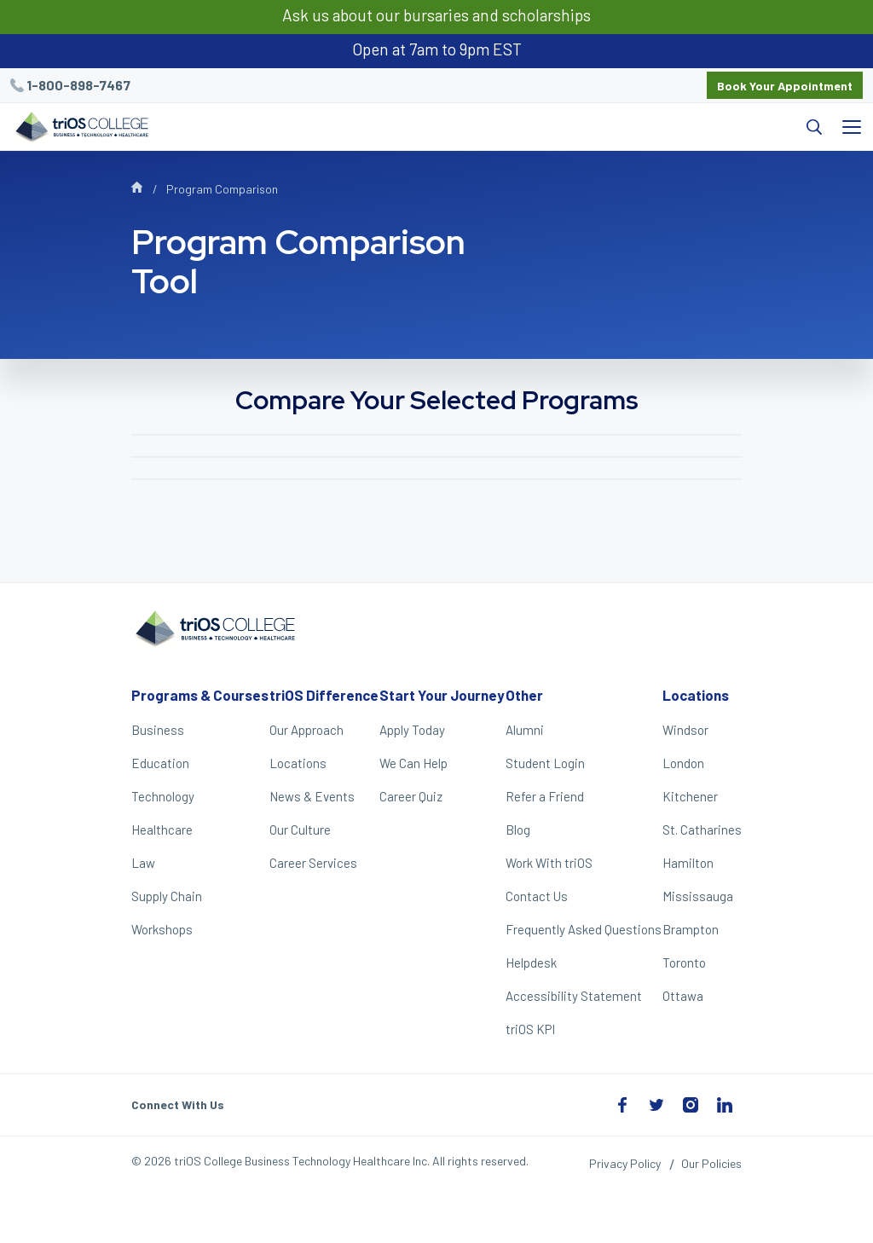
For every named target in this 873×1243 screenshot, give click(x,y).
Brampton (690, 929)
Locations (298, 763)
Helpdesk (531, 962)
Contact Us (537, 896)
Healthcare (162, 829)
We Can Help (413, 763)
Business (157, 729)
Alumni (525, 729)
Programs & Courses (200, 694)
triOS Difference (324, 694)
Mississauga (697, 896)
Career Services (313, 862)
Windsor (685, 729)
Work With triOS (549, 862)
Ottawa (682, 995)
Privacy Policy (625, 1163)
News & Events (312, 796)
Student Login (545, 763)
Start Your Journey (442, 694)
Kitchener (690, 796)
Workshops (162, 929)
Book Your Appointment (785, 85)
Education (160, 763)
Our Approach (306, 729)
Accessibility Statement (574, 995)
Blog (518, 829)
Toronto (684, 962)
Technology (162, 796)
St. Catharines (702, 829)
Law (143, 862)
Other (524, 694)
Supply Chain (166, 896)
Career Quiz (410, 796)
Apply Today (412, 729)
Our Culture (300, 829)
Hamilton (688, 862)
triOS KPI (530, 1029)
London (683, 763)
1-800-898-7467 (78, 85)
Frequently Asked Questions (584, 929)
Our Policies (711, 1163)
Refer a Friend (545, 796)
